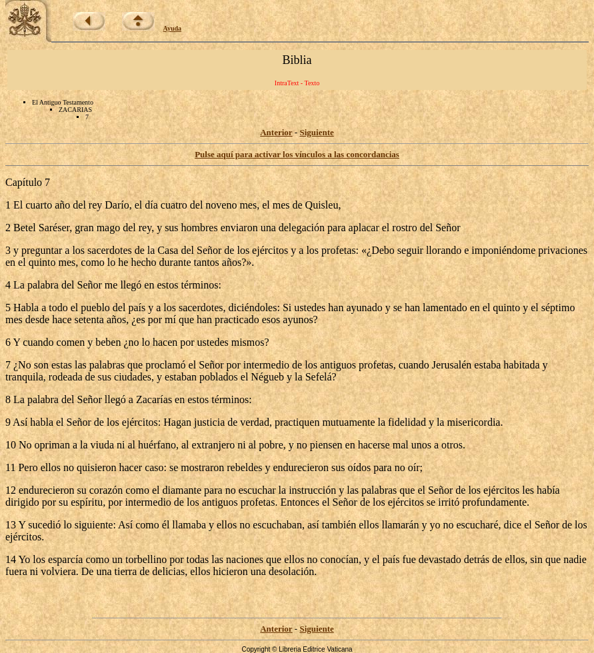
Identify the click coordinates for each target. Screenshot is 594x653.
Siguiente (316, 132)
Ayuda (172, 28)
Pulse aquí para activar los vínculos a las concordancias (297, 154)
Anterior (276, 132)
